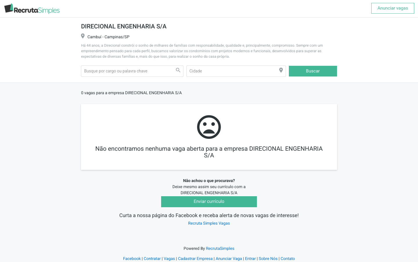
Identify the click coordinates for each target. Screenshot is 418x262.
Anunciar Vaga (229, 258)
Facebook (132, 258)
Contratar (152, 258)
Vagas (169, 258)
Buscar (313, 71)
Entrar (250, 258)
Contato (288, 258)
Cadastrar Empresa (195, 258)
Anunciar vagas (392, 8)
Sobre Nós (268, 258)
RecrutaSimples (220, 248)
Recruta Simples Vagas (209, 223)
